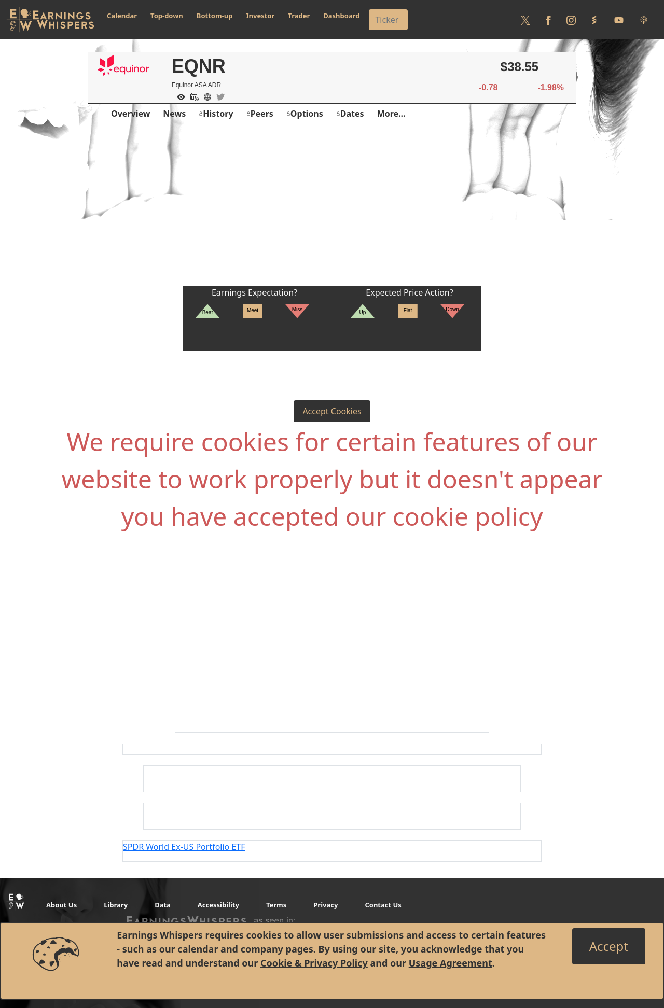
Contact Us (383, 904)
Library (116, 904)
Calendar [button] (122, 15)
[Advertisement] (332, 208)
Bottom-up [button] (215, 15)
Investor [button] (260, 15)
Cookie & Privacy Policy (314, 963)
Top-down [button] (166, 15)
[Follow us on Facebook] (548, 19)
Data (163, 904)
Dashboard (341, 15)
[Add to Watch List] (178, 96)
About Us (61, 904)
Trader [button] (299, 15)
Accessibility (218, 904)
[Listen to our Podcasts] (644, 19)
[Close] (608, 946)
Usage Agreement (450, 963)
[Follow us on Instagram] (571, 19)
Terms (276, 904)
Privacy (325, 904)
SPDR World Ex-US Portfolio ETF (184, 846)
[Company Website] (205, 96)
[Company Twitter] (218, 96)
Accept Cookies (331, 411)
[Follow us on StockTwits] (594, 19)
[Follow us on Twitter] (525, 19)
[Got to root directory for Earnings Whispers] (50, 19)
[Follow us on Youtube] (619, 19)
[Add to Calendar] (192, 96)
